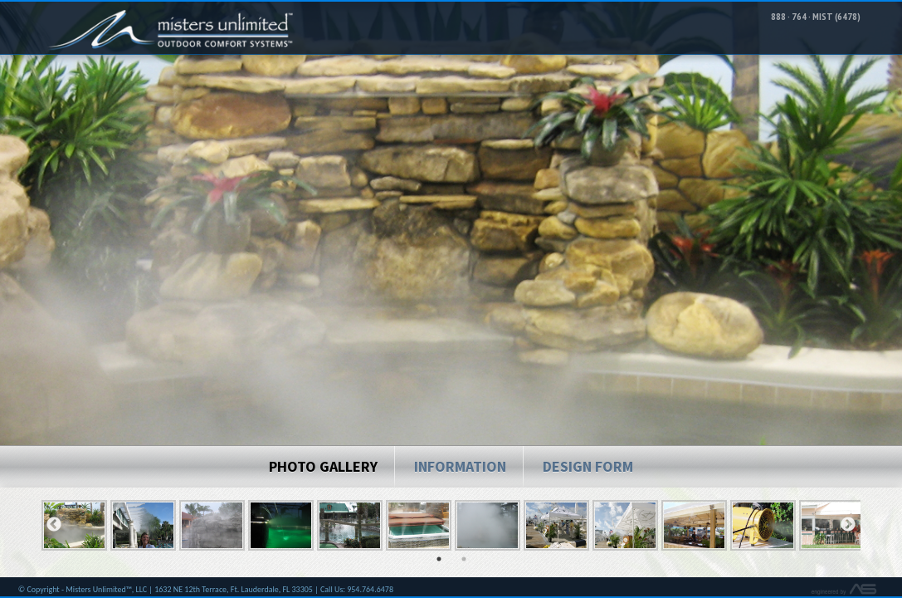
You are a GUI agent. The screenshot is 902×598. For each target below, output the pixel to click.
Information (460, 473)
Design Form (588, 473)
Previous (54, 532)
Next (848, 532)
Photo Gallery (323, 473)
